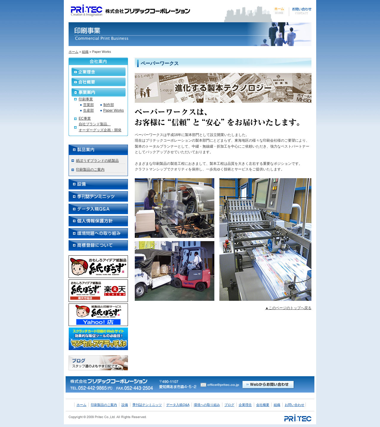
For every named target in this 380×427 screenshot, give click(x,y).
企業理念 (245, 405)
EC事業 (85, 118)
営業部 (88, 105)
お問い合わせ (294, 405)
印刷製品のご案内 (90, 169)
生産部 (88, 110)
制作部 (108, 105)
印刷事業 (86, 99)
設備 (124, 405)
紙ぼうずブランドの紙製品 (97, 161)
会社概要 (262, 405)
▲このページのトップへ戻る (288, 308)
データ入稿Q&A (177, 405)
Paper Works (113, 110)
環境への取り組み (207, 405)
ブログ (229, 405)
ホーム (73, 51)
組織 (85, 51)
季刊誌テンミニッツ (147, 405)
